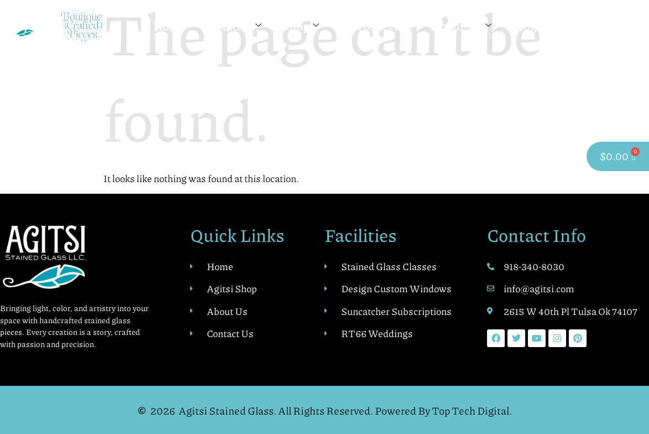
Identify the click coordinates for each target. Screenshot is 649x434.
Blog (524, 25)
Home (169, 25)
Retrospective (376, 25)
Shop (300, 25)
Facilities (232, 25)
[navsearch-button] (633, 26)
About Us (461, 25)
